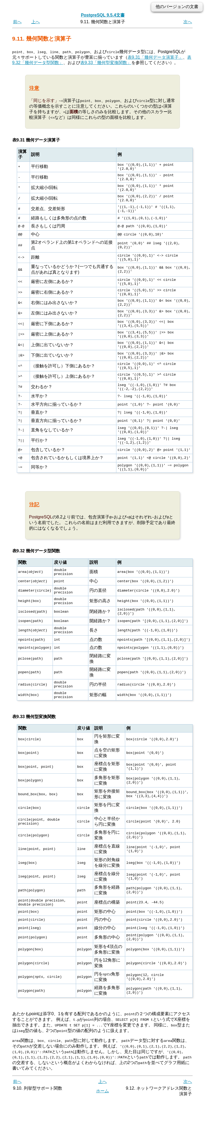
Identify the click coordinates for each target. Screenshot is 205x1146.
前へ (17, 21)
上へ (35, 21)
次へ (187, 21)
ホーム (102, 1137)
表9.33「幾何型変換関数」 (105, 62)
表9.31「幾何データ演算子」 (155, 57)
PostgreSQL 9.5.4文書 (103, 15)
